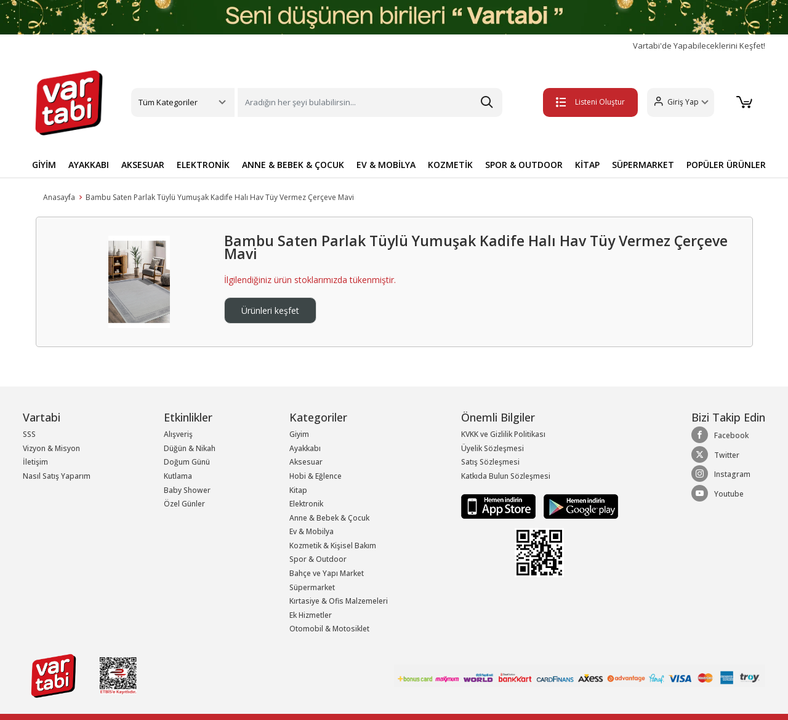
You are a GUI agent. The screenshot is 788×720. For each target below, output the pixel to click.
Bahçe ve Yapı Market (326, 573)
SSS (29, 434)
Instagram (720, 474)
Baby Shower (187, 490)
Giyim (299, 434)
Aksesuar (306, 462)
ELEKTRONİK (203, 164)
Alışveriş (178, 434)
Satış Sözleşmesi (490, 462)
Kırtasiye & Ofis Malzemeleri (338, 601)
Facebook (720, 435)
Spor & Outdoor (318, 559)
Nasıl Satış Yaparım (56, 476)
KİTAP (587, 164)
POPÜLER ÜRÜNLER (726, 164)
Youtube (717, 494)
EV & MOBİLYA (386, 164)
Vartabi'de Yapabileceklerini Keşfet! (699, 46)
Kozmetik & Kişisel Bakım (332, 545)
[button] (680, 102)
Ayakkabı (305, 448)
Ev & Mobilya (311, 531)
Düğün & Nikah (189, 448)
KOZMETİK (450, 164)
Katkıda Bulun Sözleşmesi (505, 476)
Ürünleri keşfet (270, 310)
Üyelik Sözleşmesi (492, 448)
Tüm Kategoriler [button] (168, 102)
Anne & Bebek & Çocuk (329, 518)
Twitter (715, 455)
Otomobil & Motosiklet (329, 628)
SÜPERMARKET (643, 164)
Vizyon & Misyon (51, 448)
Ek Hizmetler (310, 615)
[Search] (370, 102)
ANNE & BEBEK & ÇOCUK (293, 164)
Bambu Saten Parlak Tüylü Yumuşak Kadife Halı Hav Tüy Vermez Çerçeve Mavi (220, 197)
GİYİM (44, 164)
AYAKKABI (88, 164)
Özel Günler (184, 503)
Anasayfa (59, 197)
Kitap (298, 490)
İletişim (35, 462)
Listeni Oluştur (590, 102)
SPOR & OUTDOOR (524, 164)
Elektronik (306, 503)
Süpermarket (312, 587)
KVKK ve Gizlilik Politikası (503, 434)
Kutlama (178, 476)
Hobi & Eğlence (315, 476)
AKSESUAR (142, 164)
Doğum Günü (187, 462)
